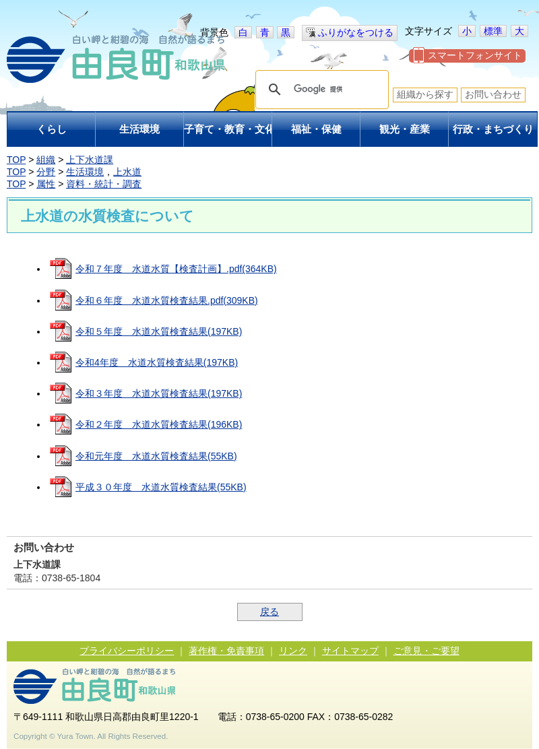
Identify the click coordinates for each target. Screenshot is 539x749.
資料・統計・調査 (103, 183)
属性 (45, 183)
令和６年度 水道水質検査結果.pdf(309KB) (166, 300)
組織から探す (425, 94)
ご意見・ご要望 (426, 650)
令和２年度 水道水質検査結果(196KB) (158, 424)
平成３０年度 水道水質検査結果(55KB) (161, 487)
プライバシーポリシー (127, 650)
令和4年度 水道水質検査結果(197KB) (156, 362)
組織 (45, 159)
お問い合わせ (493, 94)
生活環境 (85, 171)
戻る (269, 611)
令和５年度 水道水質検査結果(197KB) (158, 331)
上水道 (127, 171)
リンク (293, 650)
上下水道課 (89, 159)
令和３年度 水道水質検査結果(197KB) (158, 393)
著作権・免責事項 (226, 650)
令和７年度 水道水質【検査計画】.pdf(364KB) (176, 268)
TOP (16, 159)
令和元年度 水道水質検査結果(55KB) (156, 456)
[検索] (320, 90)
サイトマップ (350, 650)
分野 (45, 171)
